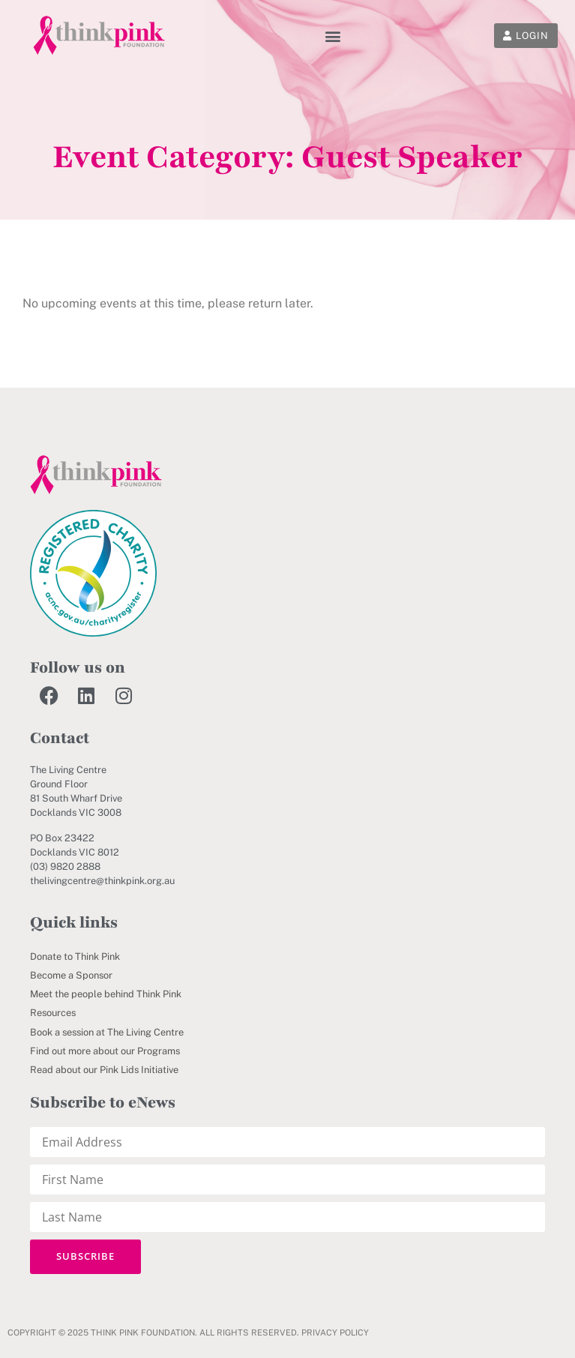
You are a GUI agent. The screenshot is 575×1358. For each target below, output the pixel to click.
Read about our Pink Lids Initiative (104, 1069)
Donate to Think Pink (75, 956)
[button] (332, 35)
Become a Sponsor (71, 975)
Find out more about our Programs (105, 1051)
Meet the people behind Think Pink (105, 994)
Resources (53, 1012)
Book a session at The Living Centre (107, 1032)
